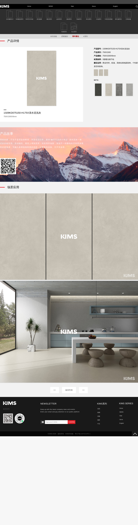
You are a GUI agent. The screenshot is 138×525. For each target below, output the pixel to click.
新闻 (98, 412)
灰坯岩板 (53, 36)
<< (55, 390)
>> (83, 390)
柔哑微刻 (64, 36)
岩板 (98, 416)
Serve (120, 419)
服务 (98, 420)
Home (120, 408)
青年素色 (75, 36)
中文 (98, 423)
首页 (98, 409)
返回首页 (6, 409)
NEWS (120, 412)
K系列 (85, 36)
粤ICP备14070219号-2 (82, 434)
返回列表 (69, 390)
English (121, 423)
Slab (120, 416)
